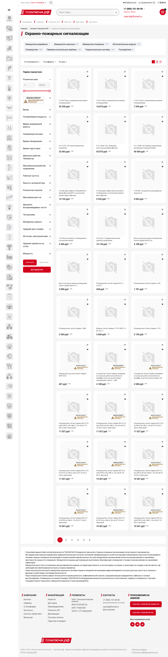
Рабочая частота (31, 176)
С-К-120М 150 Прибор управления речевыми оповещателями (147, 147)
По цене (62, 62)
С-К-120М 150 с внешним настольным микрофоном (107, 147)
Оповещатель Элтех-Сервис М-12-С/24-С (110, 284)
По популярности (31, 62)
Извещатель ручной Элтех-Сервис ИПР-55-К (72, 375)
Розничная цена (30, 79)
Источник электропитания (35, 236)
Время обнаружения (32, 141)
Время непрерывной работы (32, 125)
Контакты (93, 22)
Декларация (53, 614)
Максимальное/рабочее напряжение (34, 167)
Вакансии (28, 617)
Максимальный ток (32, 197)
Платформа (27, 22)
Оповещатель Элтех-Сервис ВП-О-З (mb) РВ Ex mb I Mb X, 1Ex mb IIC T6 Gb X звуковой (110, 473)
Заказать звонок (130, 12)
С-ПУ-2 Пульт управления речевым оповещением (148, 101)
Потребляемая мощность (35, 117)
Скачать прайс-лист (33, 614)
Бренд (26, 109)
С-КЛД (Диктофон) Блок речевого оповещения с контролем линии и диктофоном (110, 193)
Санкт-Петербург (37, 3)
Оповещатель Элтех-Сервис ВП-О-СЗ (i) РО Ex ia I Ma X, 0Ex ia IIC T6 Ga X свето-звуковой (73, 473)
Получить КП (54, 22)
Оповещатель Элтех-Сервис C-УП (147, 328)
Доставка (80, 22)
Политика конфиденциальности (145, 652)
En (51, 3)
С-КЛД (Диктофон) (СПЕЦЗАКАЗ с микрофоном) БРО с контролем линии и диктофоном (72, 193)
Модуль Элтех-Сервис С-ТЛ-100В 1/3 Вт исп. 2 (111, 329)
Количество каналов (32, 190)
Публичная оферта (139, 650)
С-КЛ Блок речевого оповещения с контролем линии (73, 239)
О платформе (30, 606)
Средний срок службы (33, 229)
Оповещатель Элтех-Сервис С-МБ (72, 328)
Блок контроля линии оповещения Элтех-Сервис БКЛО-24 (148, 239)
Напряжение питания (33, 134)
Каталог (27, 599)
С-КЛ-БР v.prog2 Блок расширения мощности (148, 192)
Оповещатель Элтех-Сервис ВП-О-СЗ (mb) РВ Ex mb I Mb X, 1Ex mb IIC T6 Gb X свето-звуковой (73, 425)
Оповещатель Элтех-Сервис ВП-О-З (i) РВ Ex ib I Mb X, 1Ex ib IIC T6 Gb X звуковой (73, 520)
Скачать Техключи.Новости (146, 604)
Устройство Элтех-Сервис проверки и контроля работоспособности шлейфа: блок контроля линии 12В (148, 376)
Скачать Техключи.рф (143, 613)
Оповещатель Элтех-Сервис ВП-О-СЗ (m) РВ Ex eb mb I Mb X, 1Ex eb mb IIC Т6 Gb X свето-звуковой (111, 425)
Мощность (28, 253)
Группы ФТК (32, 652)
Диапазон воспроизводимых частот (35, 206)
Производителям (56, 606)
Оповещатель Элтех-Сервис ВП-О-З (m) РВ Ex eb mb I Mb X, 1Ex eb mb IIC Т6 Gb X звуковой (148, 473)
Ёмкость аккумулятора (34, 183)
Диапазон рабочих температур (31, 157)
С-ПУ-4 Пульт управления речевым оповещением (110, 101)
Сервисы (40, 22)
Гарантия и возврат (57, 621)
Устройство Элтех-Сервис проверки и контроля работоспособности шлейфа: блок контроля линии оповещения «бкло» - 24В (110, 377)
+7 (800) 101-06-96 (133, 10)
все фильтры (37, 270)
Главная (24, 29)
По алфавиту (48, 62)
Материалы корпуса (32, 222)
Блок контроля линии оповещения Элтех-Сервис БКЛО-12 (73, 284)
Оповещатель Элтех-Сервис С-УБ (147, 283)
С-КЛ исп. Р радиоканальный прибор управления (108, 239)
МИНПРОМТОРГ (30, 100)
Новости (67, 22)
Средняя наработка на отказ (33, 245)
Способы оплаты (55, 617)
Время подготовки (31, 148)
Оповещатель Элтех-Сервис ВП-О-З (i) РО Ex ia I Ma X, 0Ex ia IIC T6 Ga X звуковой (110, 520)
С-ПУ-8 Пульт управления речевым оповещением (73, 101)
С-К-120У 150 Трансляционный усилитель (71, 147)
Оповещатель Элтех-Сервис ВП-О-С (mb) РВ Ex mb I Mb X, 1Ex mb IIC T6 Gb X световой (148, 520)
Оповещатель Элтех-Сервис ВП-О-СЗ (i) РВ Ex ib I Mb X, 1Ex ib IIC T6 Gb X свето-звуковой (148, 425)
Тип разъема (29, 214)
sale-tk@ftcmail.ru (133, 16)
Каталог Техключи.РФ (39, 29)
